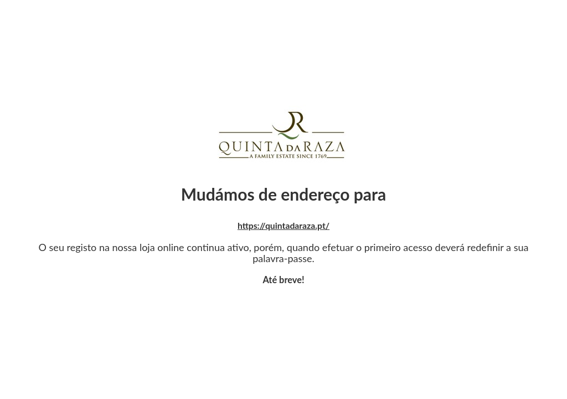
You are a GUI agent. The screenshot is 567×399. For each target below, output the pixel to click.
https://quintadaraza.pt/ (283, 225)
